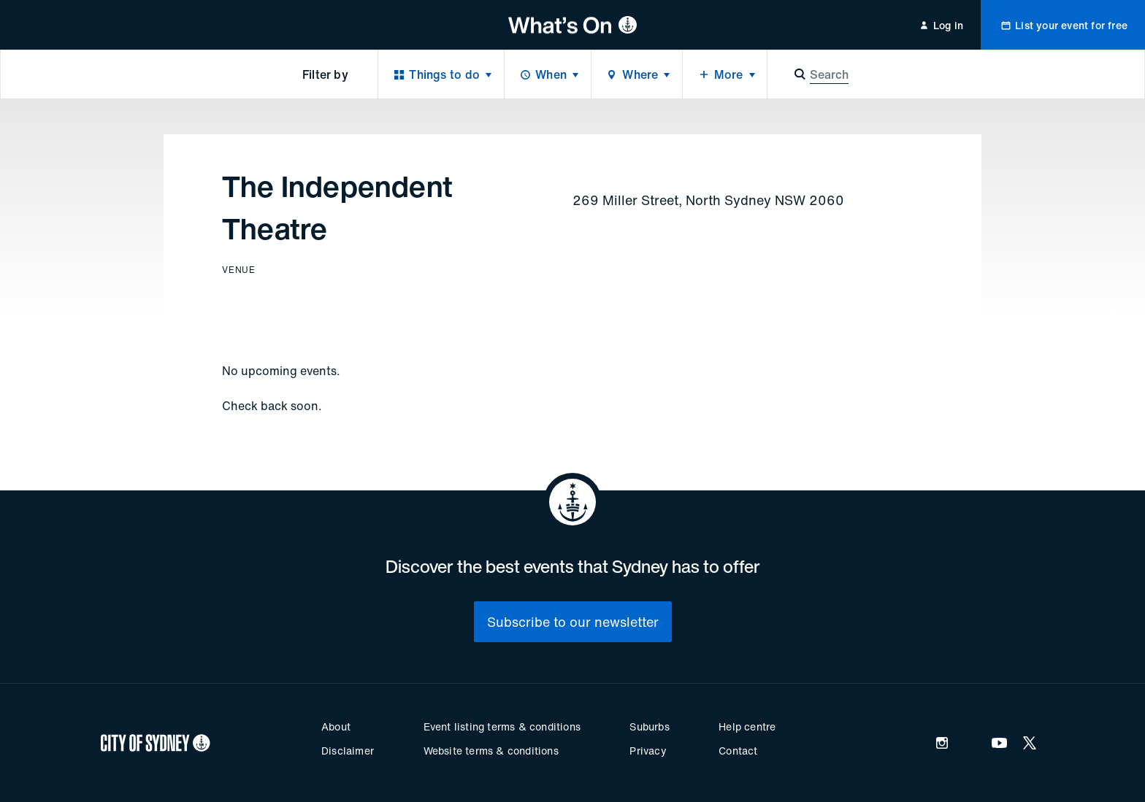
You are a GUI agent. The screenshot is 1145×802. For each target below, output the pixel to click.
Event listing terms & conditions (502, 726)
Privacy (647, 750)
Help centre (747, 726)
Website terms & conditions (491, 750)
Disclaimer (347, 750)
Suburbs (649, 726)
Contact (738, 750)
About (336, 726)
